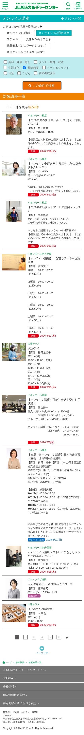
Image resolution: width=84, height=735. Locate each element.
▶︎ (67, 637)
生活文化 (13, 67)
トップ (8, 662)
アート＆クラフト (58, 67)
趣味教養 (33, 67)
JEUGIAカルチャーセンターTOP (23, 669)
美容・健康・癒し (19, 62)
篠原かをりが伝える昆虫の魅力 (26, 51)
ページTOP (42, 653)
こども (26, 73)
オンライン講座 (16, 18)
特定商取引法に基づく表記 (19, 703)
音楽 (11, 73)
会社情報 (8, 686)
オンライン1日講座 (19, 32)
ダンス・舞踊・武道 (51, 62)
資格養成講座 (47, 73)
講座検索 (20, 662)
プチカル (12, 39)
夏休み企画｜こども (38, 39)
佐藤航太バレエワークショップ (26, 45)
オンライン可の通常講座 (54, 32)
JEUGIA (8, 678)
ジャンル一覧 (71, 18)
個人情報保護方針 (14, 694)
